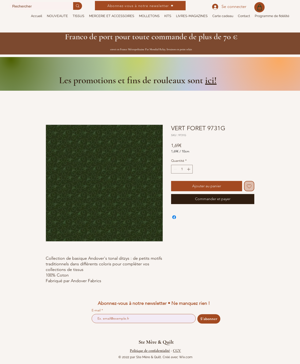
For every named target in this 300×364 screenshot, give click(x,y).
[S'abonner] (208, 319)
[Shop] (259, 7)
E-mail (96, 310)
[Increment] (189, 169)
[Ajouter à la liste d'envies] (249, 186)
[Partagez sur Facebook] (174, 217)
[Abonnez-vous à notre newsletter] (140, 5)
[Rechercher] (37, 6)
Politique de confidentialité (150, 350)
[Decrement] (175, 169)
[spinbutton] (182, 169)
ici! (211, 80)
